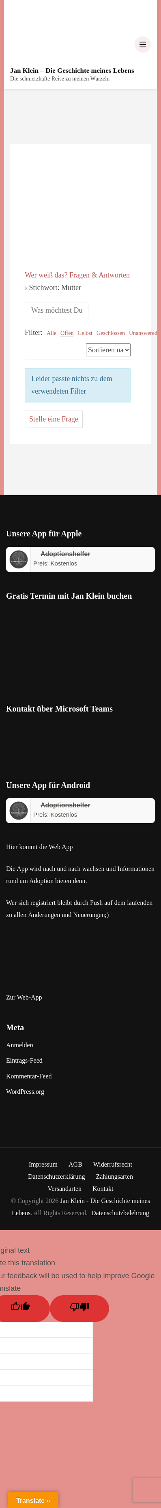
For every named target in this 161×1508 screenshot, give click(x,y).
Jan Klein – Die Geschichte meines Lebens (72, 70)
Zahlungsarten (114, 1176)
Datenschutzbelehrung (120, 1212)
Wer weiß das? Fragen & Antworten (77, 275)
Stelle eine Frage (53, 419)
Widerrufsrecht (112, 1164)
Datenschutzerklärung (56, 1176)
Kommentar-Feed (29, 1076)
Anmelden (19, 1045)
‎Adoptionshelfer (65, 554)
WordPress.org (25, 1091)
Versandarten (64, 1188)
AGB (75, 1164)
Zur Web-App (24, 997)
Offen (66, 333)
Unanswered (143, 333)
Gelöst (84, 333)
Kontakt (103, 1188)
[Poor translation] (79, 1308)
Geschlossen (111, 333)
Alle (51, 333)
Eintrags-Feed (24, 1060)
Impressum (43, 1164)
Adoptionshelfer (65, 805)
